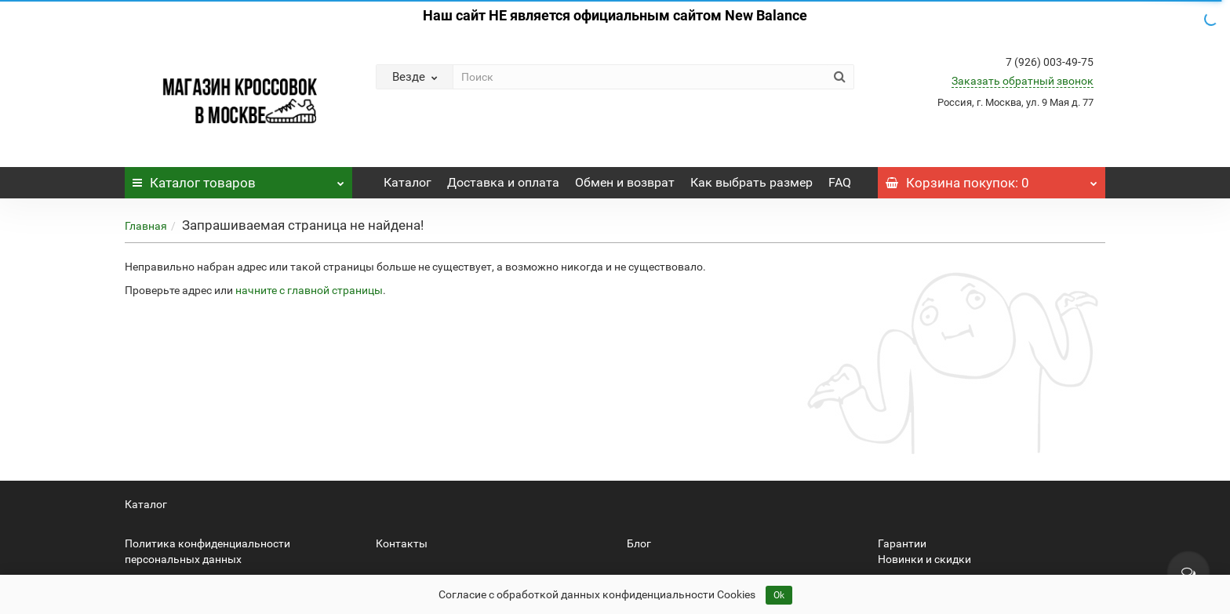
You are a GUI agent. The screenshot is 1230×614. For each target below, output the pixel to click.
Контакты (402, 543)
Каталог (238, 179)
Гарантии (902, 543)
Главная (146, 226)
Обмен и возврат (625, 182)
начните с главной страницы (309, 290)
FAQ (839, 182)
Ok (778, 595)
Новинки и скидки (924, 559)
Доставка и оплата (503, 182)
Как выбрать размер (751, 182)
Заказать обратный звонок (1023, 80)
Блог (639, 543)
